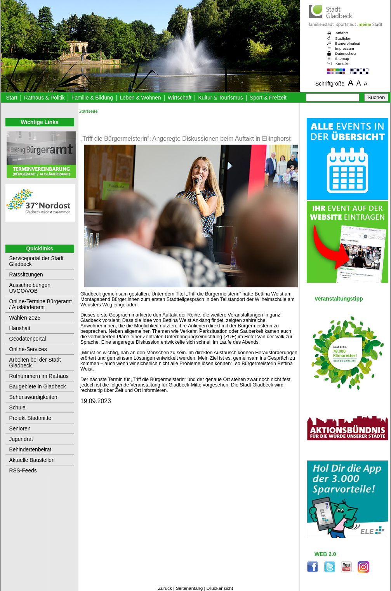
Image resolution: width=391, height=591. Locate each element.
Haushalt (19, 328)
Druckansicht (220, 588)
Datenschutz (345, 53)
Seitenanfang (189, 588)
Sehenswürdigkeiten (33, 397)
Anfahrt (341, 33)
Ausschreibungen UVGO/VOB (29, 288)
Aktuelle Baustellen (32, 460)
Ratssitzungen (26, 275)
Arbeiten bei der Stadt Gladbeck (35, 363)
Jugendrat (21, 439)
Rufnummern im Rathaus (39, 376)
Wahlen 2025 (25, 318)
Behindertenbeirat (30, 450)
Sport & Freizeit (268, 98)
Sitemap (342, 58)
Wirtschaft (179, 98)
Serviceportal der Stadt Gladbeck (36, 261)
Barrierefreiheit (347, 43)
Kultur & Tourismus (220, 98)
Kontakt (341, 63)
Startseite (88, 111)
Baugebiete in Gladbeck (37, 387)
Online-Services (28, 349)
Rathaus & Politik (44, 98)
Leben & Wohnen (140, 98)
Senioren (20, 429)
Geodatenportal (27, 339)
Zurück (165, 588)
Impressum (344, 48)
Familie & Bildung (92, 98)
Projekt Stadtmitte (30, 418)
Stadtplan (343, 38)
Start (11, 98)
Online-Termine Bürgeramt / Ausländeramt (40, 304)
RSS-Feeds (23, 471)
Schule (17, 408)
